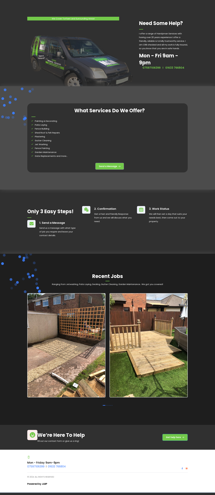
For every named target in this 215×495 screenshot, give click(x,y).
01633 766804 (174, 66)
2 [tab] (106, 403)
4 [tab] (109, 403)
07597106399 (152, 66)
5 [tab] (110, 403)
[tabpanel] (66, 343)
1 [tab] (104, 403)
